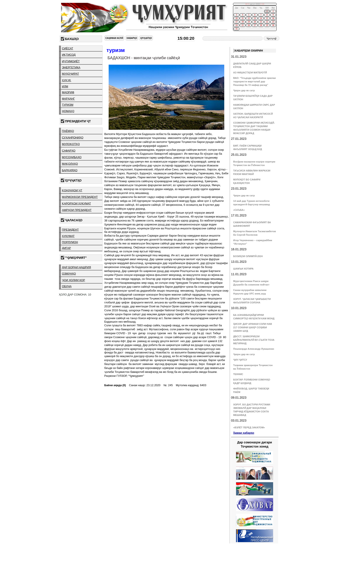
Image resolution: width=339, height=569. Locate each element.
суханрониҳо (72, 137)
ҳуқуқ (66, 80)
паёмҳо (68, 131)
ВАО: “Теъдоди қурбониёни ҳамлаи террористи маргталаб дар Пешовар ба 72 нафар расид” (254, 81)
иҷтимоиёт (71, 61)
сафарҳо (68, 150)
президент (70, 229)
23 (273, 22)
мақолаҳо (70, 163)
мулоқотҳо (71, 144)
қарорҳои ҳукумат (76, 203)
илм (65, 86)
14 (261, 18)
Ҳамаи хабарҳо (243, 432)
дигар (66, 248)
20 (255, 22)
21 (261, 22)
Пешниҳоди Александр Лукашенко (253, 349)
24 (236, 25)
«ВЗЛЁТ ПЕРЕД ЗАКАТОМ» (249, 427)
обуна (67, 286)
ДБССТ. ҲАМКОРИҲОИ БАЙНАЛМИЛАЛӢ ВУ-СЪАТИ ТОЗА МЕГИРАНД (253, 340)
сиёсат (67, 48)
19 (249, 22)
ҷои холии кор (73, 280)
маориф (68, 92)
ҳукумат (68, 236)
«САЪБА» (239, 210)
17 (236, 22)
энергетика (71, 67)
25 (242, 25)
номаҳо (68, 111)
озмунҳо (69, 273)
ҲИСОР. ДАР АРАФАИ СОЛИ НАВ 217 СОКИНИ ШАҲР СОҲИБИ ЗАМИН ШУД (252, 327)
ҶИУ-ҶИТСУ (240, 359)
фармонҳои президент (80, 197)
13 (255, 18)
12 (249, 18)
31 (236, 29)
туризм (67, 104)
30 (273, 25)
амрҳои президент (77, 210)
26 (249, 25)
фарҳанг (68, 98)
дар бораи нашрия (76, 267)
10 (236, 18)
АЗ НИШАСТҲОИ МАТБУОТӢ (250, 72)
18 (242, 22)
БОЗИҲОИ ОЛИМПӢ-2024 (248, 256)
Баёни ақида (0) (115, 385)
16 (273, 18)
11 (243, 18)
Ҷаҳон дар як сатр (244, 90)
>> (263, 4)
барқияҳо (69, 170)
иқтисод (69, 54)
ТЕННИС (238, 374)
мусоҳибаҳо (72, 157)
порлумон (70, 242)
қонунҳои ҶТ (72, 190)
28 (261, 25)
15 (267, 18)
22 (267, 22)
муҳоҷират (70, 73)
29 (267, 25)
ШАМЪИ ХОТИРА (243, 268)
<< (246, 4)
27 (255, 25)
